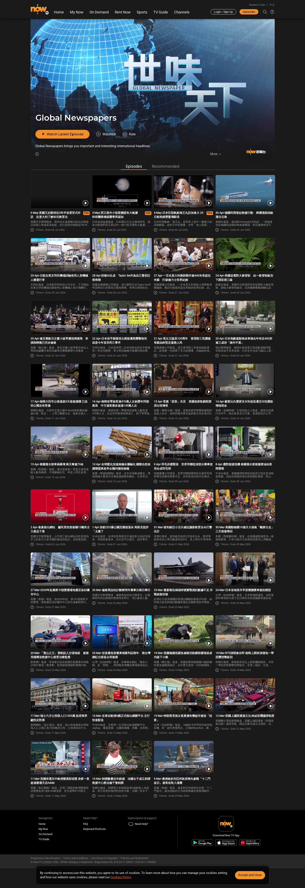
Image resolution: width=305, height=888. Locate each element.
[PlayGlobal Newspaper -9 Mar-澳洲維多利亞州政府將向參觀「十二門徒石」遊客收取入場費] (183, 758)
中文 (272, 4)
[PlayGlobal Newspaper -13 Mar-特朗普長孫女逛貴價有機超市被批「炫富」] (183, 695)
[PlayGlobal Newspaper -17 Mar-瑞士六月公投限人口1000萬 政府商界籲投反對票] (60, 695)
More (214, 154)
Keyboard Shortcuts (94, 829)
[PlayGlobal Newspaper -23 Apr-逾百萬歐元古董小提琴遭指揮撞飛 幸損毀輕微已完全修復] (60, 318)
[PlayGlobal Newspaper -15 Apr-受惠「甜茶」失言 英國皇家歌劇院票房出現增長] (183, 381)
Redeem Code (257, 4)
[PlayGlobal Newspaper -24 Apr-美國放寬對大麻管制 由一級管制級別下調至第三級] (245, 255)
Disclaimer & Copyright (104, 858)
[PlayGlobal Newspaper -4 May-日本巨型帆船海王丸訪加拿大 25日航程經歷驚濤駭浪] (183, 192)
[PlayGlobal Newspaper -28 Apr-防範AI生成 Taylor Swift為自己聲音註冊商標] (121, 255)
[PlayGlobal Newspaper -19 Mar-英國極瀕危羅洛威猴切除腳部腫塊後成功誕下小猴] (183, 633)
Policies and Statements (134, 858)
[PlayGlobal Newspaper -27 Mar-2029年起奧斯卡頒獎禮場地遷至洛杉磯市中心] (60, 570)
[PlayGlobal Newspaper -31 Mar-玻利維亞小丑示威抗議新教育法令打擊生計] (183, 507)
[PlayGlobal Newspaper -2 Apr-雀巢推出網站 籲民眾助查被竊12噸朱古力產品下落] (60, 507)
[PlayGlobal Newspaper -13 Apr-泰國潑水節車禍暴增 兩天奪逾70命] (60, 444)
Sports (142, 12)
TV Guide (161, 12)
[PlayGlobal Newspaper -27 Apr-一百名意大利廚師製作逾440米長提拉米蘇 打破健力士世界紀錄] (183, 255)
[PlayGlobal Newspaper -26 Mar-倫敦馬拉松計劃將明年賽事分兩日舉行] (121, 570)
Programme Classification (45, 858)
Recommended (165, 166)
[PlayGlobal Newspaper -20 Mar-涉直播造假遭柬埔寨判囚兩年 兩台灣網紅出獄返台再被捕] (121, 633)
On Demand (99, 12)
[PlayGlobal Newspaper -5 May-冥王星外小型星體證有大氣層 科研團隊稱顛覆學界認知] (121, 192)
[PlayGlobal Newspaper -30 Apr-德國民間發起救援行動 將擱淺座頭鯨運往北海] (245, 192)
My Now (77, 12)
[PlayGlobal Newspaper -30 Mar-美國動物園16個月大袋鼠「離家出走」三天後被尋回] (245, 507)
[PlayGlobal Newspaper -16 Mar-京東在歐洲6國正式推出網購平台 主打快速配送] (121, 695)
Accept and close (250, 875)
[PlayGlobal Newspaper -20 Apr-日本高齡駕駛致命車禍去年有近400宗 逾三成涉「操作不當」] (245, 318)
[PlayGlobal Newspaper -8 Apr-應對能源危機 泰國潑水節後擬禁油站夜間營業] (245, 444)
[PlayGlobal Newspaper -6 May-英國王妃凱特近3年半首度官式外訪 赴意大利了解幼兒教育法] (60, 192)
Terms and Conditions (75, 858)
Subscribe (249, 11)
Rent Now (123, 12)
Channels (182, 12)
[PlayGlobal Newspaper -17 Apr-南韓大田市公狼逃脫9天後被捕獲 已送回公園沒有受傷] (60, 381)
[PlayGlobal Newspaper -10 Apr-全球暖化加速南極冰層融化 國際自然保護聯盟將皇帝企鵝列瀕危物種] (121, 444)
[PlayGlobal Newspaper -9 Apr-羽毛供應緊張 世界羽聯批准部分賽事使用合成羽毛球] (183, 444)
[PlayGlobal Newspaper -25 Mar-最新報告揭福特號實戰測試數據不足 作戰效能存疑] (183, 570)
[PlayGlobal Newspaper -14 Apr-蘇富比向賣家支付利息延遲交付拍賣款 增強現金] (245, 381)
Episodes (134, 166)
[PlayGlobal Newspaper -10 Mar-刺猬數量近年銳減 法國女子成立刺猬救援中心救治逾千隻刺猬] (121, 758)
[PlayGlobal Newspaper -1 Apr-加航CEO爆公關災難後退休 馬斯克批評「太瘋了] (121, 507)
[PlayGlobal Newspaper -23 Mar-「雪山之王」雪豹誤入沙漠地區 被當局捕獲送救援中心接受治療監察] (60, 633)
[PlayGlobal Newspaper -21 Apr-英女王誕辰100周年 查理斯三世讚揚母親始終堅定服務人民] (183, 318)
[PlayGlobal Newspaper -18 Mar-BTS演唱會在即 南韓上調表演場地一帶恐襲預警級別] (245, 633)
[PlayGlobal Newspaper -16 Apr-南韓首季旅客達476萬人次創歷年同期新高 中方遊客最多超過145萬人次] (121, 381)
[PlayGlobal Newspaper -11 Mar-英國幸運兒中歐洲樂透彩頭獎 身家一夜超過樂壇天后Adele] (60, 758)
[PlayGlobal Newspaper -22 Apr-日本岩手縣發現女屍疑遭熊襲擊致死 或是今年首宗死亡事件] (121, 318)
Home (59, 12)
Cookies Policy (120, 877)
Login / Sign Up (223, 11)
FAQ (85, 824)
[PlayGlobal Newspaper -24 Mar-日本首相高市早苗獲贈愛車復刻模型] (245, 570)
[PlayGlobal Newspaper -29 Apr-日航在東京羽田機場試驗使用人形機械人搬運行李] (60, 255)
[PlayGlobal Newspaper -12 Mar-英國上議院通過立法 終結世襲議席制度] (245, 695)
